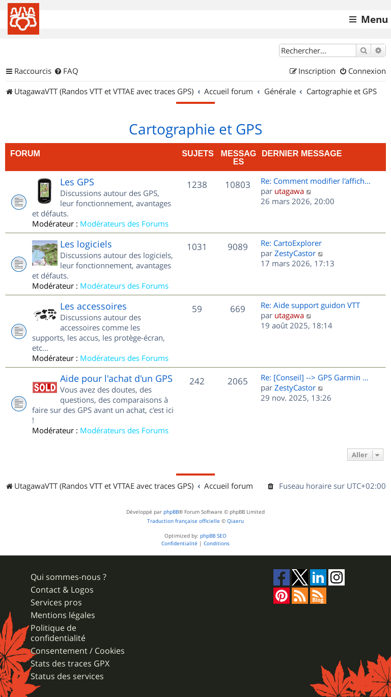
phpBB (171, 512)
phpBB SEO (213, 536)
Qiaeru (235, 521)
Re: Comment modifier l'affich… (316, 181)
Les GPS (77, 182)
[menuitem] (66, 71)
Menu (374, 19)
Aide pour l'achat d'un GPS (116, 378)
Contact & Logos (62, 590)
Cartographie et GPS (195, 129)
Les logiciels (86, 244)
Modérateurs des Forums (124, 223)
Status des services (67, 676)
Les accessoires (93, 306)
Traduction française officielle (183, 521)
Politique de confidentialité (58, 633)
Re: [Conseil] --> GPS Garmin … (315, 377)
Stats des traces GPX (70, 663)
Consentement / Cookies (78, 651)
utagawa (289, 191)
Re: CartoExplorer (291, 243)
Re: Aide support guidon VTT (310, 305)
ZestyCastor (295, 253)
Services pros (56, 602)
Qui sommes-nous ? (68, 577)
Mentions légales (63, 615)
